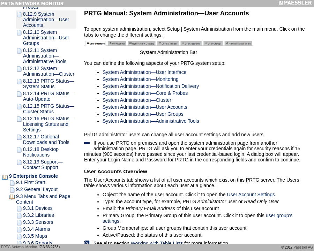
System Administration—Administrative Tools (151, 121)
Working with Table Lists (157, 243)
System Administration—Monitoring (141, 79)
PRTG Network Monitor (19, 247)
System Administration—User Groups (143, 114)
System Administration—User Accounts (145, 107)
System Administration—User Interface (144, 72)
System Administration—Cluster (137, 100)
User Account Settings (251, 194)
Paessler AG (303, 247)
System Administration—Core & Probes (145, 93)
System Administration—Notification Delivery (151, 86)
